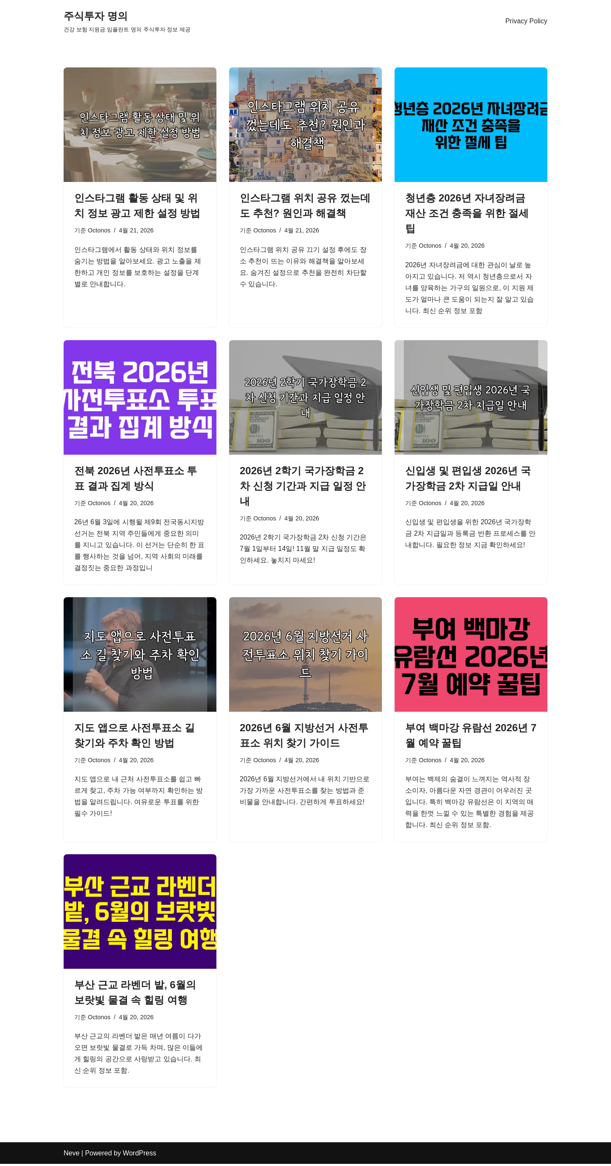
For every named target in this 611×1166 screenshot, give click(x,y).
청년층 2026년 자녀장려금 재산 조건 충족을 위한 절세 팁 (467, 213)
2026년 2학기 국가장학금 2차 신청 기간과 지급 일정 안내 (303, 486)
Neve (71, 1155)
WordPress (139, 1155)
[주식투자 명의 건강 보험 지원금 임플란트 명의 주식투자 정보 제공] (127, 21)
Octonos (99, 230)
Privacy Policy (526, 21)
